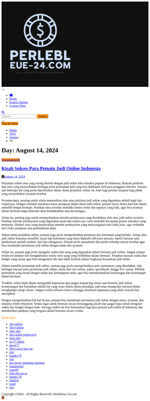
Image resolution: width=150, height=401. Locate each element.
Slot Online (16, 327)
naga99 (13, 369)
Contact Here (17, 105)
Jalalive (14, 380)
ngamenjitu (16, 366)
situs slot (14, 331)
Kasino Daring (18, 102)
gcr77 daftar (17, 341)
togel (12, 384)
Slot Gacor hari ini (21, 348)
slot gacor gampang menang (27, 362)
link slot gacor (18, 373)
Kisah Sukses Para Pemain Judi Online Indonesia (51, 168)
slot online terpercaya (22, 334)
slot (11, 352)
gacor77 (14, 345)
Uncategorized (11, 160)
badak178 (15, 355)
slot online (15, 324)
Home (13, 98)
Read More (9, 317)
